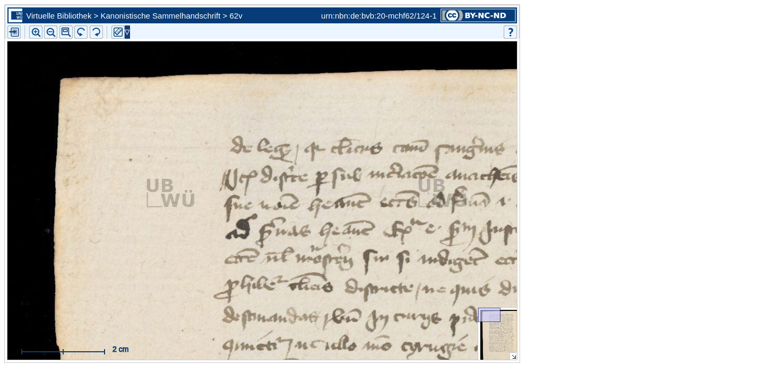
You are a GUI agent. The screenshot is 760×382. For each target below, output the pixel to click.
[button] (66, 32)
